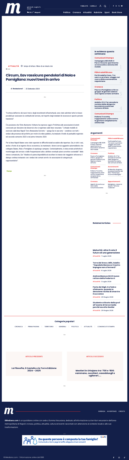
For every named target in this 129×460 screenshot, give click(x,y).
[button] (105, 6)
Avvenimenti (113, 166)
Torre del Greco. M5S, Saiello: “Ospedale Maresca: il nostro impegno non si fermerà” (106, 264)
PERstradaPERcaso (103, 72)
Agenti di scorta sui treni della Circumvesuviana (97, 185)
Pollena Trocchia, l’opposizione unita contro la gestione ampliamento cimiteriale (106, 120)
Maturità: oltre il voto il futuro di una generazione (106, 251)
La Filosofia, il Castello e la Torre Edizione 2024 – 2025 (34, 368)
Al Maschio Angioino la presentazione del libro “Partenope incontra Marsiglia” (115, 171)
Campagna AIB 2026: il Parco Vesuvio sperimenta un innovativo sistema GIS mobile (106, 64)
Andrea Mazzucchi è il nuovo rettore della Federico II (106, 276)
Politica (98, 99)
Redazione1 (18, 89)
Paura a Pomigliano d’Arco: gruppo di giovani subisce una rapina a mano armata (107, 92)
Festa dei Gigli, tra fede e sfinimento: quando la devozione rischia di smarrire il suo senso (106, 290)
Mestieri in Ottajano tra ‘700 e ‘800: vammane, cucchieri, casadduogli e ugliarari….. (95, 372)
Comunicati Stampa (104, 58)
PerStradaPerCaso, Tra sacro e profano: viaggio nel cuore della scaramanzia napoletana (107, 78)
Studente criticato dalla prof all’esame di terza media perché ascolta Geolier (106, 304)
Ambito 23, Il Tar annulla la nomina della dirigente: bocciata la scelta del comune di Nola (106, 105)
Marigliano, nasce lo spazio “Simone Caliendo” (115, 185)
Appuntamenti (114, 181)
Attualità (13, 66)
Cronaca (99, 87)
